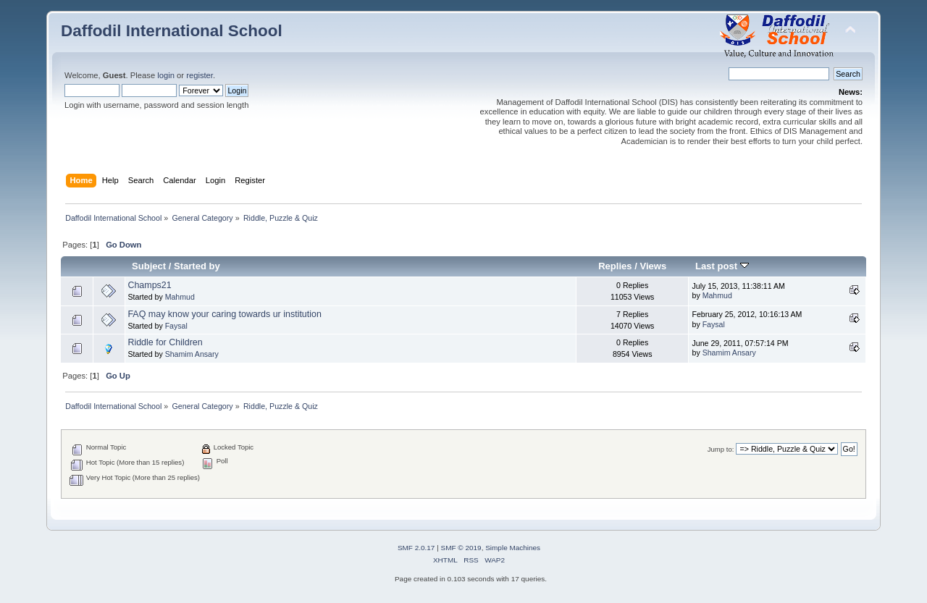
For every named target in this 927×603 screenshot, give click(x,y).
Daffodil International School (171, 31)
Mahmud (180, 296)
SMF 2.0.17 (416, 548)
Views (652, 266)
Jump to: (721, 449)
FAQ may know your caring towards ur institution (224, 314)
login (166, 75)
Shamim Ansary (192, 354)
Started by (197, 266)
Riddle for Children (164, 342)
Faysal (176, 325)
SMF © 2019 (461, 548)
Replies (615, 266)
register (199, 75)
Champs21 (149, 285)
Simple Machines (512, 548)
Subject (149, 266)
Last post (722, 266)
